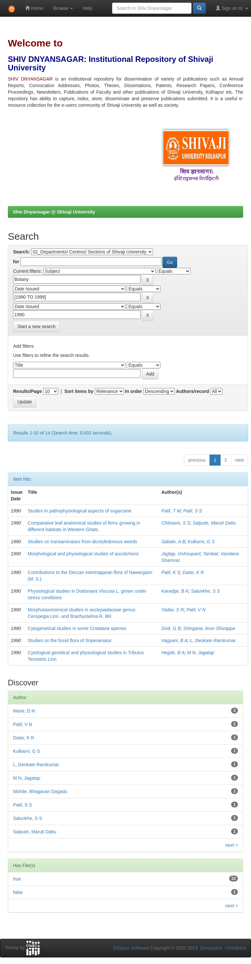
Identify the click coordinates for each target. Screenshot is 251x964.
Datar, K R (193, 572)
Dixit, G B (171, 628)
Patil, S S (192, 510)
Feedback (236, 948)
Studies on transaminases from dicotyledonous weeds (82, 541)
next (239, 460)
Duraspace (211, 948)
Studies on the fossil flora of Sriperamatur (70, 640)
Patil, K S (170, 572)
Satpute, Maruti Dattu (214, 523)
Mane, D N (24, 711)
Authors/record (192, 391)
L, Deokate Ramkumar (213, 640)
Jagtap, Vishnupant (181, 553)
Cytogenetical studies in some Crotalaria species (77, 628)
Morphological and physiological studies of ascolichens (83, 553)
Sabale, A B (173, 541)
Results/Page (27, 391)
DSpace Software (131, 948)
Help (87, 8)
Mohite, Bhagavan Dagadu (40, 791)
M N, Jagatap (200, 652)
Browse (63, 8)
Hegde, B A (173, 652)
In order (133, 391)
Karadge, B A (175, 591)
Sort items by (78, 391)
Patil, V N (195, 609)
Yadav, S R (172, 609)
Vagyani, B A (174, 640)
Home (34, 8)
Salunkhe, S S (205, 591)
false (18, 892)
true (17, 878)
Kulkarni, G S (201, 541)
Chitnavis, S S (175, 523)
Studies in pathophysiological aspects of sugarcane (80, 510)
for (16, 261)
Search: (21, 251)
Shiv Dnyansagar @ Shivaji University (54, 211)
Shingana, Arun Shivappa (209, 628)
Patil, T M (171, 510)
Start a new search (36, 326)
